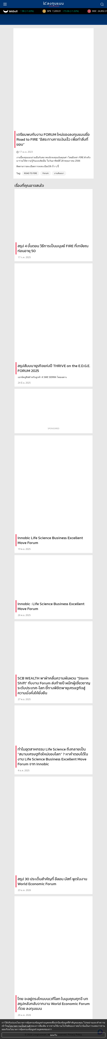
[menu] (5, 4)
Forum (45, 173)
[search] (102, 4)
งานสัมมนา (59, 173)
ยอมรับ (53, 1034)
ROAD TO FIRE (30, 173)
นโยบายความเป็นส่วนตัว (19, 1025)
